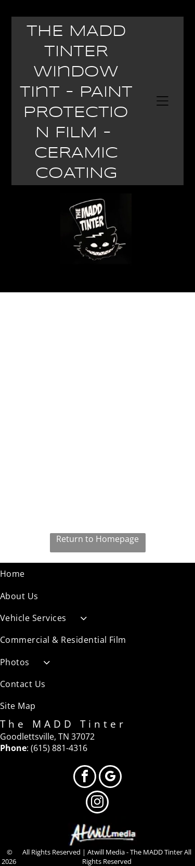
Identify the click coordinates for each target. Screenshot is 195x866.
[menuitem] (97, 574)
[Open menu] (162, 101)
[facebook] (84, 778)
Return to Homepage (97, 539)
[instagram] (97, 803)
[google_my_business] (110, 778)
